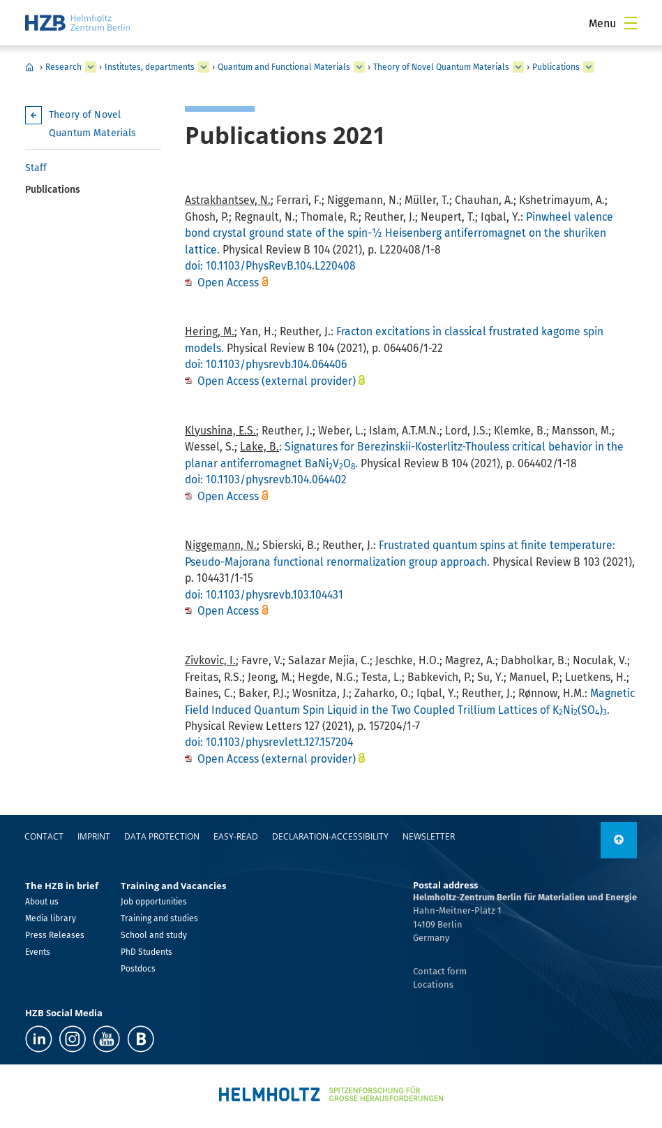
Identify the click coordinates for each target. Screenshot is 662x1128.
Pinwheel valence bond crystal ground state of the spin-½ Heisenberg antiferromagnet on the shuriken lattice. (399, 233)
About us (42, 902)
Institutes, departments (150, 67)
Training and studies (159, 918)
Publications (556, 67)
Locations (433, 984)
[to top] (619, 840)
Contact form (440, 971)
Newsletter (429, 836)
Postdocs (138, 969)
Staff (36, 168)
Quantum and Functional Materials (284, 67)
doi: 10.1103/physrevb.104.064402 (266, 479)
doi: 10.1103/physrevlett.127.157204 (269, 742)
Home (29, 67)
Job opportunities (154, 902)
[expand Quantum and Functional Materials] (359, 67)
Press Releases (54, 935)
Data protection (162, 836)
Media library (50, 918)
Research (63, 67)
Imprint (93, 836)
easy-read (235, 836)
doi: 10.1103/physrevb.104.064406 (266, 364)
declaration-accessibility (330, 836)
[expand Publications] (588, 67)
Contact (43, 836)
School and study (154, 935)
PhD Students (146, 952)
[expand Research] (90, 67)
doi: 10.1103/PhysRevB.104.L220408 (270, 265)
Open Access (229, 282)
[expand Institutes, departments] (203, 67)
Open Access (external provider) (276, 381)
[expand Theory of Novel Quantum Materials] (518, 67)
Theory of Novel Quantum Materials (441, 67)
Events (37, 952)
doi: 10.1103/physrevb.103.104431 (264, 594)
